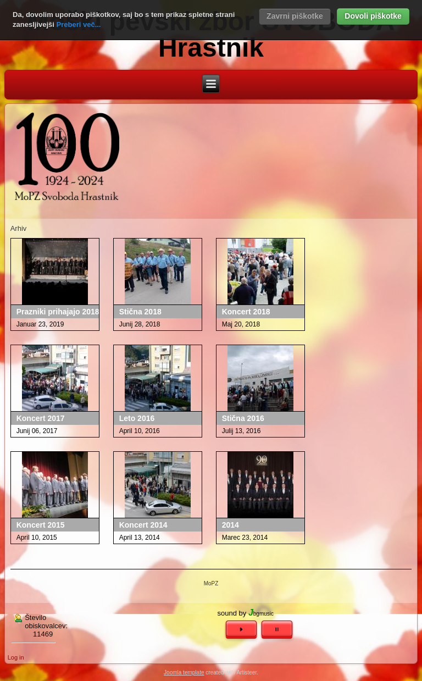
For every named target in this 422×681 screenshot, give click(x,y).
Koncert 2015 (40, 525)
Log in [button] (16, 657)
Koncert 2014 (143, 525)
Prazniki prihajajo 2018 (57, 311)
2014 (230, 525)
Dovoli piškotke (373, 16)
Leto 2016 (137, 418)
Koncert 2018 (246, 311)
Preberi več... (79, 24)
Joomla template (184, 672)
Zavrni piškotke (294, 16)
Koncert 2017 (40, 418)
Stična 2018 (140, 311)
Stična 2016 (243, 418)
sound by (231, 613)
